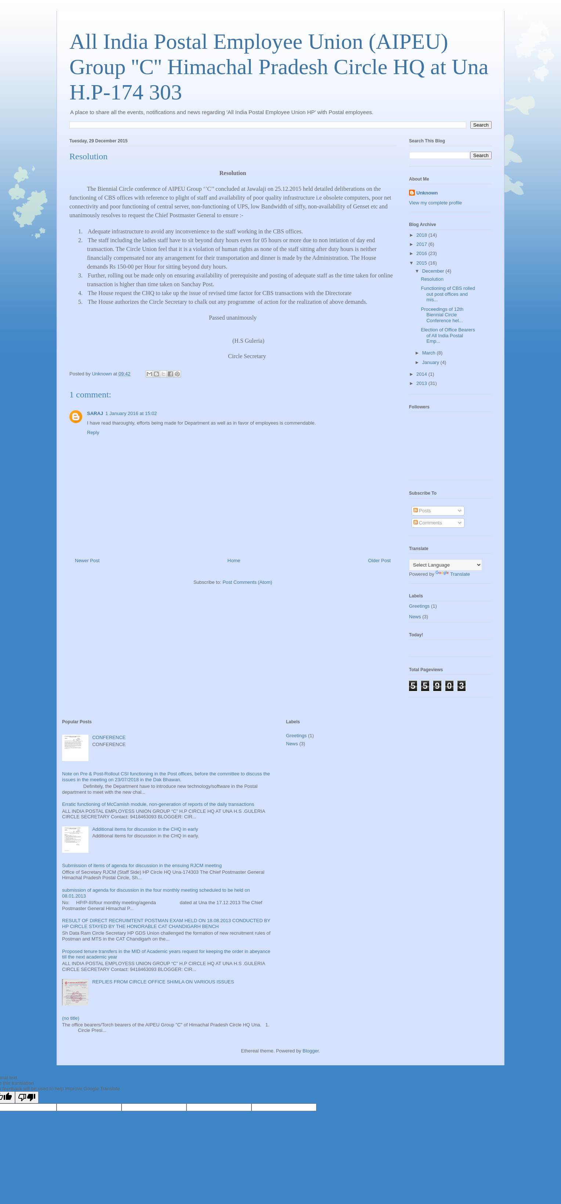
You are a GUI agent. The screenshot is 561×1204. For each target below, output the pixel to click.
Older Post (379, 560)
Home (234, 560)
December (434, 271)
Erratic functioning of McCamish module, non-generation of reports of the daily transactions (158, 804)
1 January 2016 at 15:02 (131, 413)
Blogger (311, 1051)
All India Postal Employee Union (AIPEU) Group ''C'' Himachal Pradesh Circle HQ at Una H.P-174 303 (278, 66)
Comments (427, 522)
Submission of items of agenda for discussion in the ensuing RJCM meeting (142, 865)
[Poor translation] (27, 1097)
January (431, 362)
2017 (422, 244)
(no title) (70, 1018)
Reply (93, 432)
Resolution (432, 279)
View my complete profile (435, 202)
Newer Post (87, 560)
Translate (452, 574)
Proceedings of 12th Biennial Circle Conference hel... (442, 314)
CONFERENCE (109, 737)
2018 (422, 235)
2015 (422, 263)
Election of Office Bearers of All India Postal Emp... (448, 335)
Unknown (427, 193)
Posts (422, 510)
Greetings (419, 606)
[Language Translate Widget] (445, 565)
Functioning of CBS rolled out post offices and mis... (448, 293)
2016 (422, 253)
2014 (422, 374)
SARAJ (95, 413)
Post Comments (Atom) (247, 582)
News (415, 616)
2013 (422, 383)
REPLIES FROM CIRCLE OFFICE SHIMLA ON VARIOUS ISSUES (163, 982)
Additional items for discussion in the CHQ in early (145, 829)
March (429, 353)
